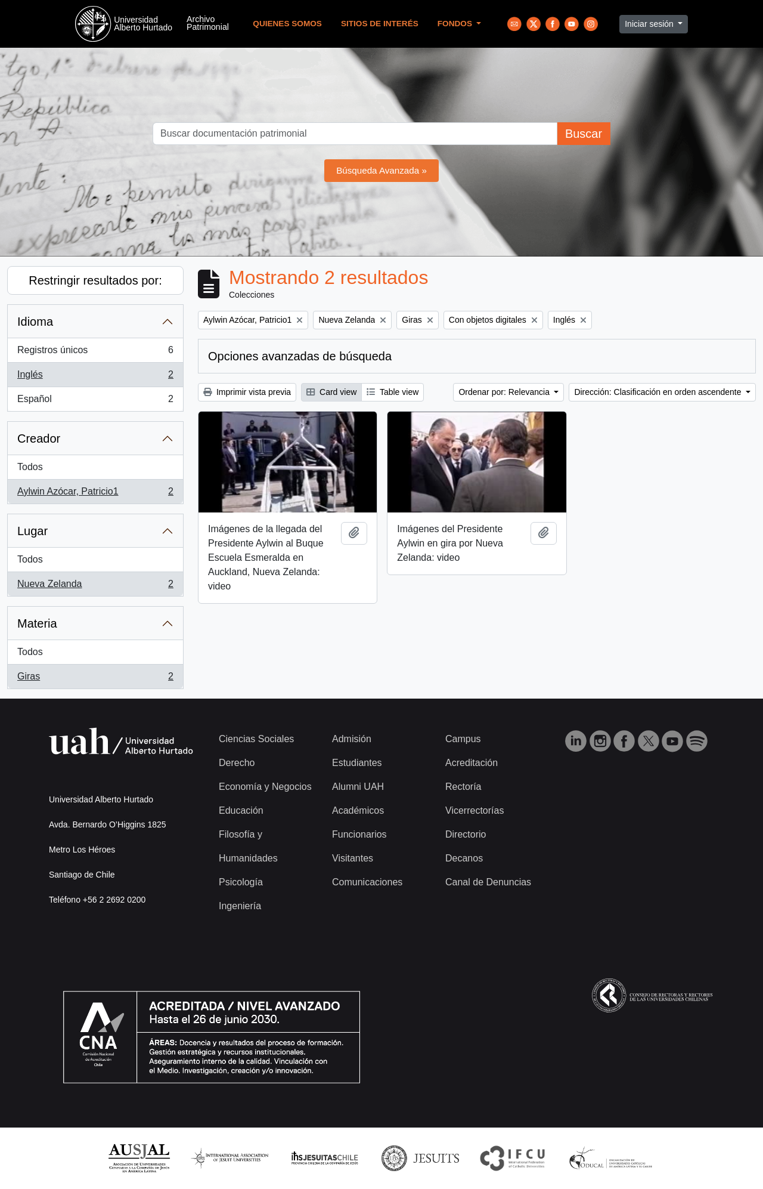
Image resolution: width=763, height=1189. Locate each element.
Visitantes (352, 858)
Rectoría (463, 787)
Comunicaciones (367, 882)
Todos (30, 467)
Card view (331, 392)
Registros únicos (95, 352)
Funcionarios (359, 834)
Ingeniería (240, 906)
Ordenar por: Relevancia (504, 392)
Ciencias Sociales (256, 739)
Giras (95, 678)
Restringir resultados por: (95, 280)
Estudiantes (357, 763)
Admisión (351, 739)
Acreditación (471, 763)
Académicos (358, 810)
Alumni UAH (358, 787)
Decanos (464, 858)
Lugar (32, 531)
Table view (392, 392)
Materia (37, 623)
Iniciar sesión (650, 24)
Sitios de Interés (379, 23)
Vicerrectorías (474, 810)
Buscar (583, 133)
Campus (463, 739)
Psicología (241, 882)
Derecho (237, 763)
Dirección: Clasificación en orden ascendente (658, 392)
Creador (38, 438)
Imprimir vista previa (247, 392)
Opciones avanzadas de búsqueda (300, 356)
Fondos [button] (456, 23)
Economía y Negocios (265, 787)
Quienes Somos (287, 23)
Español (95, 401)
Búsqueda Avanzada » (381, 170)
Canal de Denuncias (488, 882)
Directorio (465, 834)
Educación (241, 810)
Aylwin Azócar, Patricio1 (95, 494)
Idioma (35, 321)
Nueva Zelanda (95, 586)
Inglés (95, 377)
